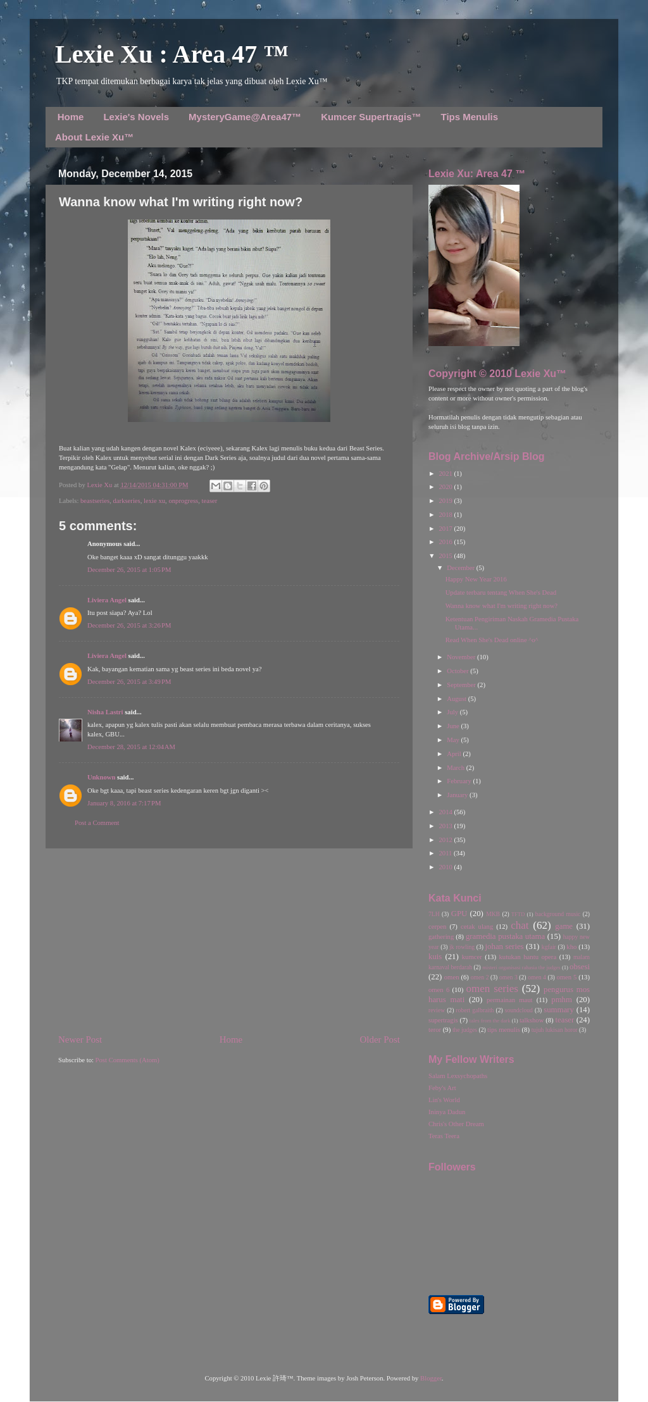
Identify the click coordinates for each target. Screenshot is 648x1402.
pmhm (561, 999)
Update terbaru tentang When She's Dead (501, 592)
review (436, 1010)
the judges (464, 1029)
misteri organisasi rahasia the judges (521, 967)
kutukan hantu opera (527, 956)
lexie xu (154, 500)
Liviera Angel (107, 600)
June (454, 726)
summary (559, 1009)
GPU (459, 913)
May (454, 739)
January (458, 794)
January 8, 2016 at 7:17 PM (124, 803)
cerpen (437, 926)
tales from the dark (490, 1020)
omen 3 (508, 977)
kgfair (549, 946)
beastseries (94, 500)
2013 (446, 825)
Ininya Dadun (446, 1111)
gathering (441, 936)
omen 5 (566, 977)
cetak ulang (477, 926)
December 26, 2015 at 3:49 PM (129, 681)
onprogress (183, 500)
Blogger (431, 1378)
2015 (446, 555)
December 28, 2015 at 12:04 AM (131, 746)
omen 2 (480, 977)
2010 (446, 867)
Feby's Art (442, 1087)
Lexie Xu (100, 484)
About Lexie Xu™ (94, 137)
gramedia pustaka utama (505, 936)
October (458, 670)
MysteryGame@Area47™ (245, 116)
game (564, 926)
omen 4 (537, 977)
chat (519, 925)
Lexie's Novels (136, 116)
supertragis (443, 1020)
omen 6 (438, 989)
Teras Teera (443, 1135)
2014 (446, 812)
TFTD (518, 914)
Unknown (101, 777)
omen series (492, 989)
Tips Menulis (470, 116)
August (457, 698)
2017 (446, 528)
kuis (435, 956)
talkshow (532, 1020)
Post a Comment (97, 822)
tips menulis (503, 1029)
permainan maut (509, 999)
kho (571, 946)
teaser (210, 500)
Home (71, 116)
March (456, 767)
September (462, 684)
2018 (446, 514)
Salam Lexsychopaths (457, 1075)
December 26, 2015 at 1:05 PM (129, 569)
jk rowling (462, 946)
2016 (446, 541)
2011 (446, 853)
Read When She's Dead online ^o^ (492, 639)
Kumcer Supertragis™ (371, 116)
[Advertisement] (229, 941)
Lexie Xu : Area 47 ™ (172, 54)
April (455, 753)
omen (451, 977)
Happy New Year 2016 (476, 579)
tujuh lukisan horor (555, 1029)
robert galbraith (475, 1010)
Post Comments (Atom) (127, 1060)
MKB (493, 913)
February (460, 781)
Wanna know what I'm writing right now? (502, 605)
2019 (446, 500)
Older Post (380, 1039)
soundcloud (519, 1010)
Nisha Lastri (105, 712)
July (453, 712)
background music (558, 913)
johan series (504, 946)
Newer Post (80, 1039)
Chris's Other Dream (456, 1123)
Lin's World (444, 1099)
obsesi (580, 966)
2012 (446, 839)
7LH (434, 913)
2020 (446, 486)
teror (434, 1029)
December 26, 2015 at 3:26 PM (129, 625)
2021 (446, 473)
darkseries (126, 500)
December (461, 567)
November (462, 657)
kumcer (472, 956)
